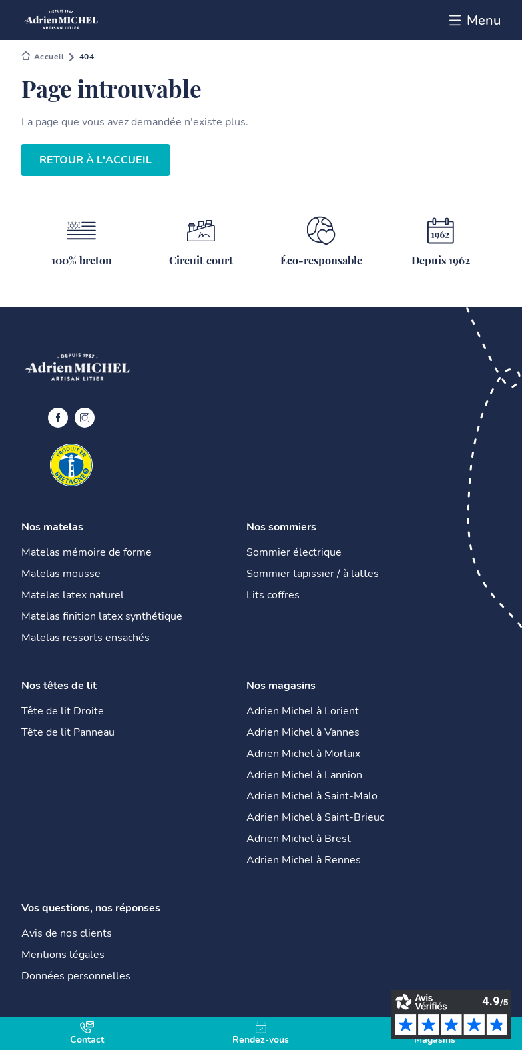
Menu (475, 20)
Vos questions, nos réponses (90, 908)
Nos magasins (281, 685)
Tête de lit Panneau (68, 732)
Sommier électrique (294, 552)
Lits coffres (273, 595)
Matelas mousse (61, 573)
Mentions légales (63, 954)
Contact (87, 1033)
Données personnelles (75, 976)
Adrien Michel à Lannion (304, 775)
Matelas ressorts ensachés (85, 637)
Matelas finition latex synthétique (101, 616)
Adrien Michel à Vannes (303, 732)
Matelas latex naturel (72, 595)
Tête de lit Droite (62, 711)
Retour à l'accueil (95, 160)
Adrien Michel (42, 57)
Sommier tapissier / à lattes (312, 573)
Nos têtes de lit (59, 685)
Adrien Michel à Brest (298, 838)
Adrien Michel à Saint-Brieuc (315, 817)
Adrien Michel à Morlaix (303, 753)
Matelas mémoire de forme (86, 552)
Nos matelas (52, 527)
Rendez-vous (260, 1033)
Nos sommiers (281, 527)
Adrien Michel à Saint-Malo (312, 796)
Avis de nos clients (66, 933)
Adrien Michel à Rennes (303, 860)
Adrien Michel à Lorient (302, 711)
